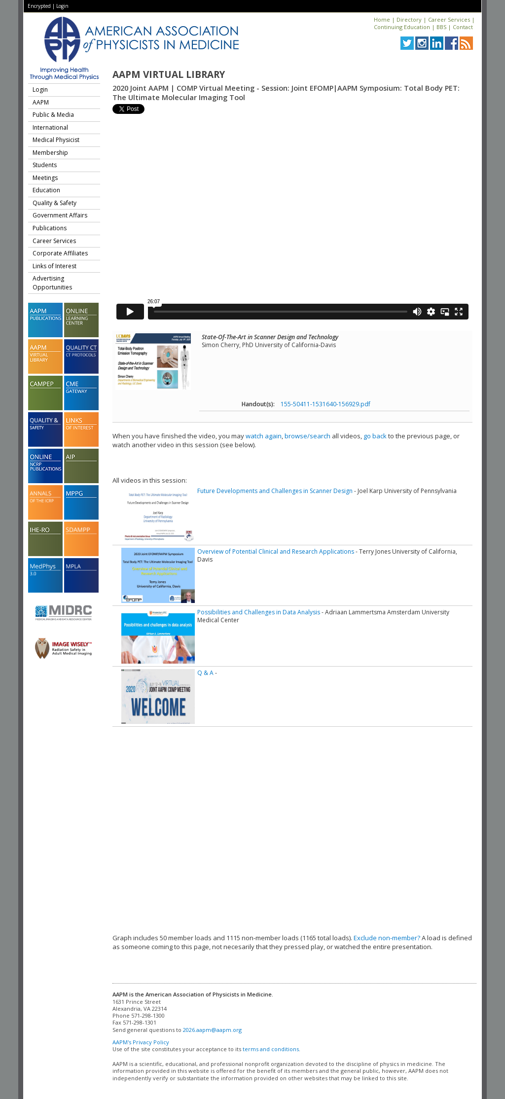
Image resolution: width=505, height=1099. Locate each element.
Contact (463, 27)
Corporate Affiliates (60, 253)
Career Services (449, 19)
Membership (50, 152)
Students (45, 165)
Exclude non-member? (387, 937)
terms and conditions (271, 1049)
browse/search (307, 435)
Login (62, 5)
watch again (264, 435)
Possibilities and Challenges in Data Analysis (258, 612)
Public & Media (53, 114)
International (50, 127)
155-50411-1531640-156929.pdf (325, 404)
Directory (409, 19)
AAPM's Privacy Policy (140, 1042)
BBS (441, 27)
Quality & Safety (54, 203)
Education (46, 190)
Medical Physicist (56, 140)
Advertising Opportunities (52, 282)
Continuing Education (402, 27)
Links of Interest (54, 266)
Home (382, 19)
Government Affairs (60, 215)
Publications (50, 228)
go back (375, 435)
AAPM (41, 102)
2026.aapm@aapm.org (212, 1029)
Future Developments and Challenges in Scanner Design (275, 491)
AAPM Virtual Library (168, 74)
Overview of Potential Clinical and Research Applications (275, 551)
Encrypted (39, 5)
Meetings (45, 178)
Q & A (205, 673)
